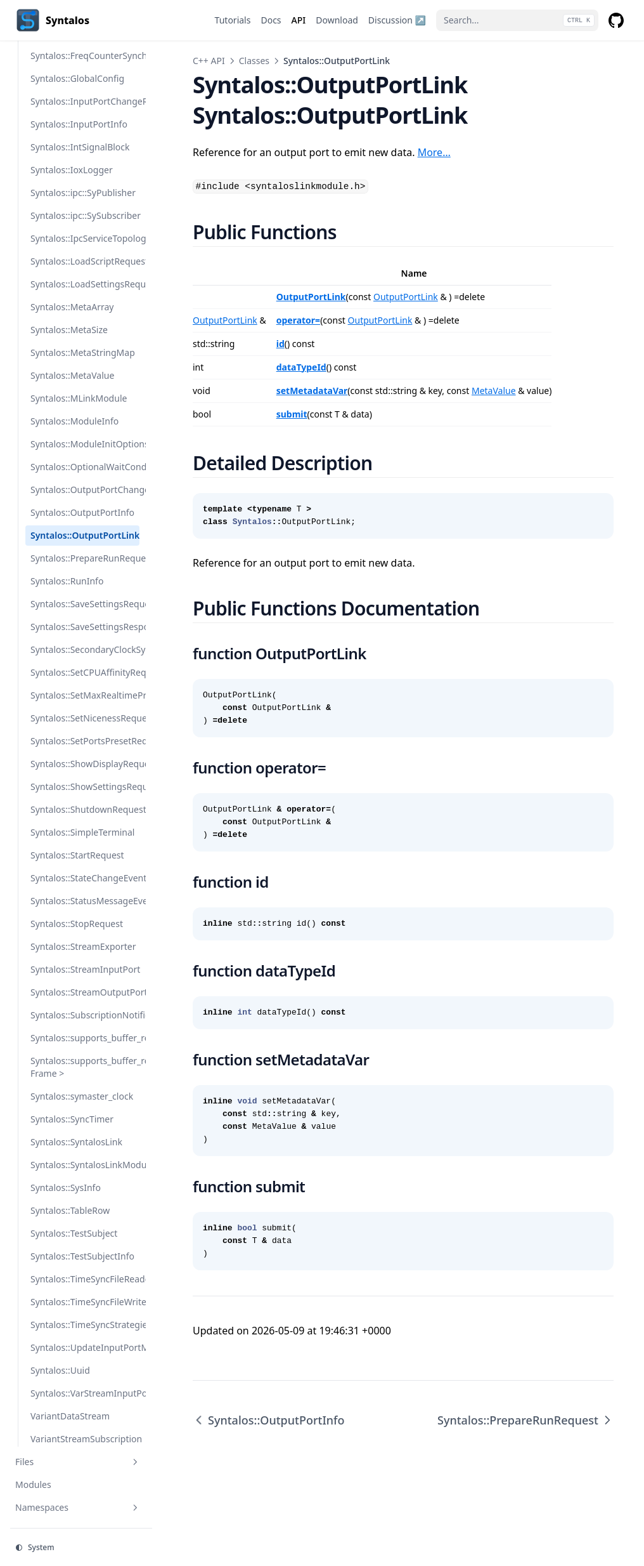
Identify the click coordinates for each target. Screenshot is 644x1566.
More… (434, 152)
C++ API (209, 61)
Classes (254, 61)
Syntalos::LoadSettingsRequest (84, 284)
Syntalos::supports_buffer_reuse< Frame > (84, 1067)
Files (78, 1462)
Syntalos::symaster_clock (81, 1096)
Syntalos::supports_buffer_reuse (84, 1038)
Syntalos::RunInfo (66, 581)
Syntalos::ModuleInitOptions (84, 444)
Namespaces (78, 1507)
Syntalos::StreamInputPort (84, 969)
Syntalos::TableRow (70, 1210)
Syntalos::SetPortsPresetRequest (84, 741)
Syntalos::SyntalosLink (76, 1142)
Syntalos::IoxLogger (71, 170)
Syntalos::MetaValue (72, 375)
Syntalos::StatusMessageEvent (84, 901)
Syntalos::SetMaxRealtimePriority (84, 695)
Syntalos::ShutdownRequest (84, 809)
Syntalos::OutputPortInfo (82, 512)
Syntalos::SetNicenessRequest (84, 718)
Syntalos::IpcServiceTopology (84, 238)
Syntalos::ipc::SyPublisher (83, 193)
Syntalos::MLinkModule (78, 398)
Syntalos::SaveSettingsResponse (84, 627)
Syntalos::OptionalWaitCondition (84, 467)
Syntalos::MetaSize (69, 330)
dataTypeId (301, 367)
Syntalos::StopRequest (76, 924)
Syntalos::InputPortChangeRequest (84, 101)
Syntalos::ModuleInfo (74, 421)
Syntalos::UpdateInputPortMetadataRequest (84, 1347)
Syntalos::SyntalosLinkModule (84, 1165)
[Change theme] (81, 1547)
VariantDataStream (70, 1416)
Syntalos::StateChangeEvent (84, 878)
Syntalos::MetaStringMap (82, 352)
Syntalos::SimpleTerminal (82, 832)
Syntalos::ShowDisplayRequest (84, 764)
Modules (33, 1484)
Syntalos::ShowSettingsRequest (84, 786)
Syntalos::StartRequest (77, 855)
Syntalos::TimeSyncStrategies (84, 1325)
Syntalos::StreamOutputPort (84, 992)
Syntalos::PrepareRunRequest (84, 558)
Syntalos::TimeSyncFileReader (84, 1279)
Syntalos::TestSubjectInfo (82, 1256)
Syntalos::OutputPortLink (84, 535)
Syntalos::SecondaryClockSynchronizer (84, 649)
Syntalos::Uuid (60, 1370)
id (280, 344)
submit (291, 414)
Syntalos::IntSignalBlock (80, 147)
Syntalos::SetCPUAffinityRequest (84, 672)
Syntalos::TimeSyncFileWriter (84, 1302)
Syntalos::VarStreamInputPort (84, 1393)
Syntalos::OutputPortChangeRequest (84, 490)
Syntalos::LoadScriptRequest (84, 261)
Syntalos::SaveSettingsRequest (84, 604)
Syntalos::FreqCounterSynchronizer (84, 55)
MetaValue (494, 391)
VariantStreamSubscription (84, 1439)
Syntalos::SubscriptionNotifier (84, 1015)
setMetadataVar (312, 391)
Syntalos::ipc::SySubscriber (84, 215)
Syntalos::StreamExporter (83, 946)
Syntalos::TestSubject (73, 1233)
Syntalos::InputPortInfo (78, 124)
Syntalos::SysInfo (65, 1187)
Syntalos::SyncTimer (71, 1119)
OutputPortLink (311, 297)
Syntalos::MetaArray (71, 307)
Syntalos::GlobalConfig (77, 78)
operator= (298, 320)
